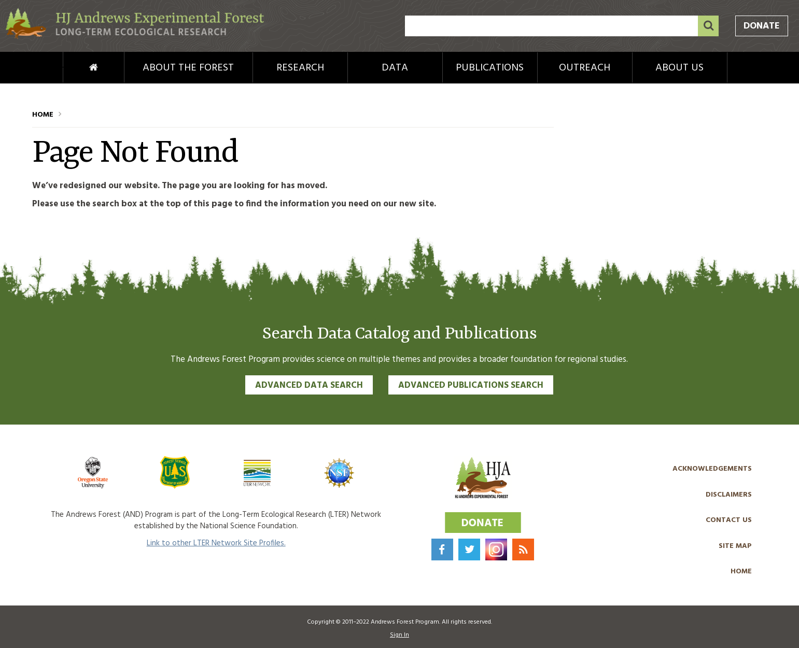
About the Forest (188, 68)
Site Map (735, 546)
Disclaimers (729, 495)
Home (76, 68)
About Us (679, 68)
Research (300, 68)
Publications (490, 68)
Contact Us (729, 520)
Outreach (584, 68)
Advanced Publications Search (470, 385)
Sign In (399, 635)
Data (395, 68)
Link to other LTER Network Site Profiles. (216, 543)
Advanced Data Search (309, 385)
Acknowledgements (712, 469)
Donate (762, 26)
